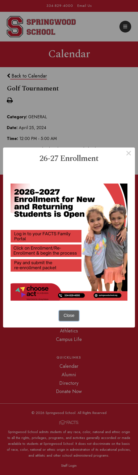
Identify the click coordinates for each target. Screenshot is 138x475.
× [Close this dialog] (129, 153)
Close (68, 315)
